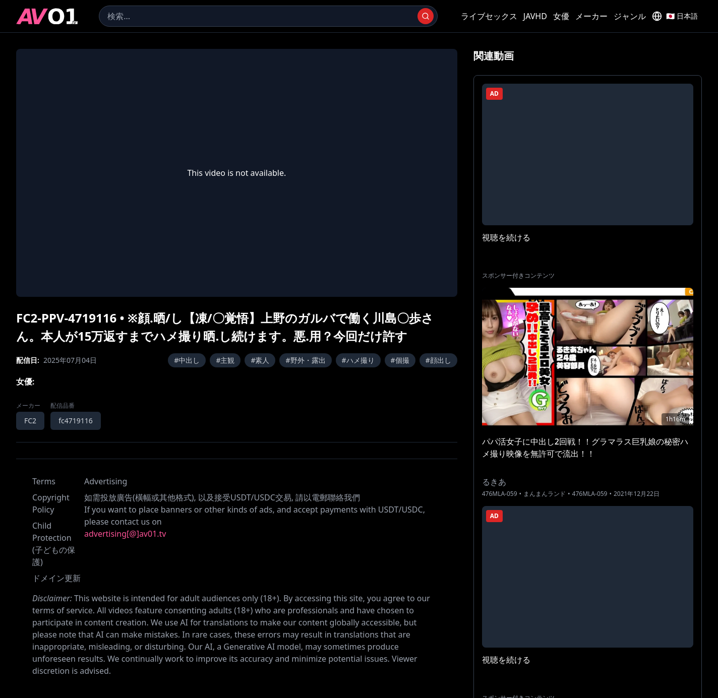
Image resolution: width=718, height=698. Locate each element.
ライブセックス (489, 16)
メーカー (591, 16)
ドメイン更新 (56, 578)
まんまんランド (544, 494)
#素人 (260, 360)
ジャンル (630, 16)
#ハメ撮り (358, 360)
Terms (43, 481)
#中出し (187, 360)
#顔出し (438, 360)
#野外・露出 (305, 360)
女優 (561, 16)
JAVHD (535, 16)
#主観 (225, 360)
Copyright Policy (51, 503)
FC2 (30, 420)
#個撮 (400, 360)
